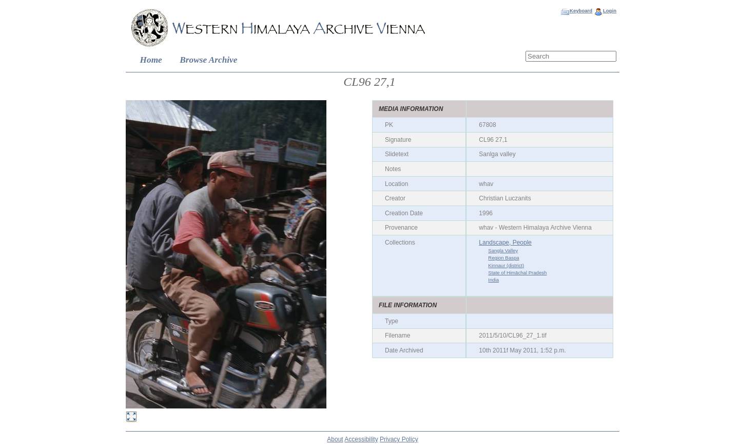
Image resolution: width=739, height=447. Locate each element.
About (335, 439)
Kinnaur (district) (506, 265)
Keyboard (581, 10)
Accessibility (361, 439)
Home (151, 60)
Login (609, 10)
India (493, 280)
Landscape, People (505, 242)
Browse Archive (208, 60)
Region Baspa (503, 257)
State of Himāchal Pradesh (517, 272)
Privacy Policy (399, 439)
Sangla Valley (503, 250)
